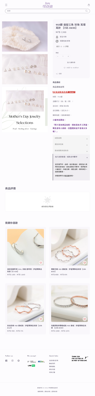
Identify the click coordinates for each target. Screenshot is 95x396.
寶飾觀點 (52, 366)
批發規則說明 (53, 360)
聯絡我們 (52, 363)
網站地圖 (52, 369)
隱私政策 (47, 391)
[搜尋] (86, 11)
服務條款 (40, 391)
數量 (57, 53)
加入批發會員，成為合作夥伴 (66, 157)
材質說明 (58, 138)
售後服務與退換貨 (61, 151)
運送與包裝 (59, 144)
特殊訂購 (52, 372)
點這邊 (67, 176)
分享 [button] (59, 74)
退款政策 (54, 391)
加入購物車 (71, 62)
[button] (6, 5)
